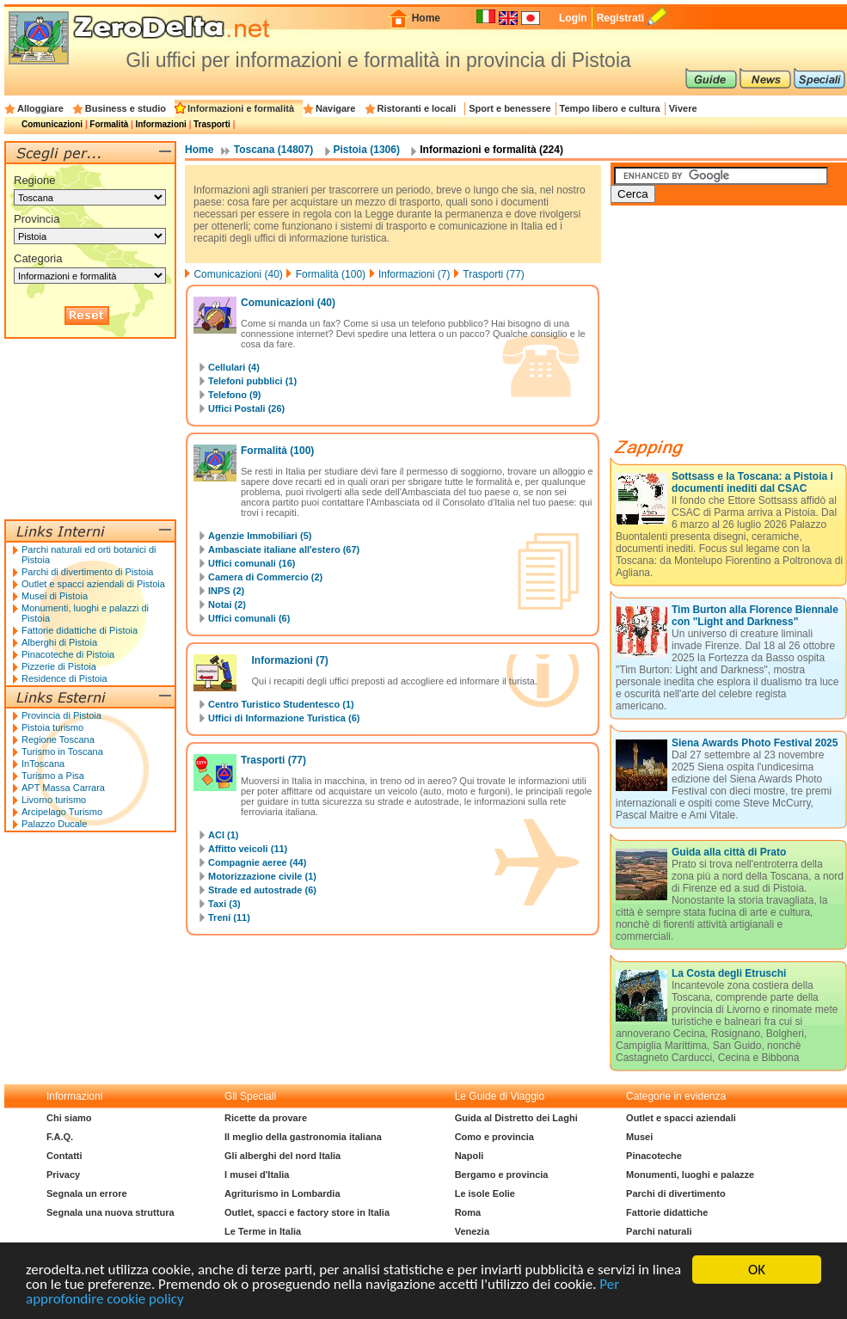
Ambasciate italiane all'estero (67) (283, 549)
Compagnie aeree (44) (257, 862)
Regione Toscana (58, 739)
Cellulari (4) (234, 367)
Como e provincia (494, 1137)
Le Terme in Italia (262, 1231)
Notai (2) (227, 604)
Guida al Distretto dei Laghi (516, 1118)
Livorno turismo (53, 799)
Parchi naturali (658, 1231)
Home (426, 18)
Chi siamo (69, 1118)
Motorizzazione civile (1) (262, 876)
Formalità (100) (330, 274)
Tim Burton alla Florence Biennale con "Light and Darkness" (755, 616)
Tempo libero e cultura (610, 108)
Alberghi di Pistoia (59, 642)
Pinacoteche (654, 1155)
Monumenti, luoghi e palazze (690, 1174)
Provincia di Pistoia (61, 715)
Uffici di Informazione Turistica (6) (283, 718)
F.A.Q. (59, 1137)
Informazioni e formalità (240, 108)
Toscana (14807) (274, 150)
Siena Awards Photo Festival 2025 (755, 743)
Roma (468, 1212)
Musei (639, 1137)
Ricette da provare (265, 1118)
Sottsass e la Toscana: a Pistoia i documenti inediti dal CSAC (752, 482)
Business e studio (125, 108)
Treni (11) (229, 917)
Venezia (472, 1231)
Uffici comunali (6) (249, 618)
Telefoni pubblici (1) (252, 381)
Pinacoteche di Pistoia (67, 654)
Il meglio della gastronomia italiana (303, 1137)
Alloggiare (40, 108)
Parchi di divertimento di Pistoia (87, 572)
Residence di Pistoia (64, 678)
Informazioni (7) (414, 274)
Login (573, 18)
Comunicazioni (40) (237, 274)
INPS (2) (226, 591)
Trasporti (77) (494, 274)
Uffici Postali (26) (246, 408)
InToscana (42, 763)
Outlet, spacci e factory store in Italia (307, 1212)
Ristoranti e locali (417, 108)
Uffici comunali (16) (251, 563)
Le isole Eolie (485, 1193)
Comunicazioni (52, 124)
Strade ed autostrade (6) (262, 890)
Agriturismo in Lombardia (282, 1193)
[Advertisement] (90, 429)
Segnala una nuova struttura (110, 1212)
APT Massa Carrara (63, 787)
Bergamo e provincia (502, 1174)
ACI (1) (223, 835)
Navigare (335, 108)
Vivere (683, 108)
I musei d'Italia (256, 1174)
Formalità (108, 124)
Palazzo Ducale (54, 824)
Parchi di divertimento (676, 1193)
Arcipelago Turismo (61, 812)
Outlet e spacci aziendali (681, 1118)
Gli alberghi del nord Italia (282, 1155)
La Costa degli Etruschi (729, 973)
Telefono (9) (234, 395)
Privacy (63, 1174)
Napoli (469, 1155)
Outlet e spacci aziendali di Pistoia (93, 584)
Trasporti (211, 124)
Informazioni (160, 124)
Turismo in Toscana (62, 751)
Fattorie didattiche (667, 1212)
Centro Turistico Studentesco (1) (281, 704)
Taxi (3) (224, 904)
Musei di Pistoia (54, 596)
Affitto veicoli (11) (247, 849)
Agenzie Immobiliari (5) (259, 536)
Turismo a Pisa (52, 775)
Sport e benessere (509, 108)
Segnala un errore (86, 1193)
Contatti (64, 1155)
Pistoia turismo (52, 727)
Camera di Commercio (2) (265, 577)
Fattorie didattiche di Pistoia (79, 630)
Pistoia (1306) (367, 150)
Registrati (620, 18)
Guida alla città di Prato (729, 852)
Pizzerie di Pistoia (58, 666)
